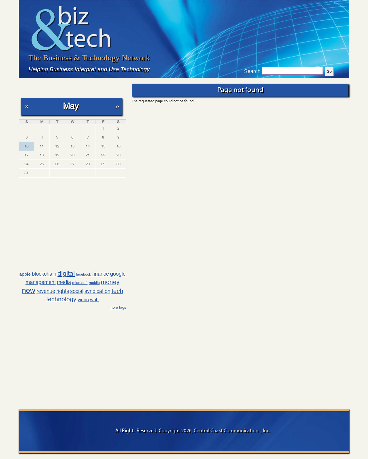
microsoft (80, 283)
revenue (46, 291)
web (94, 299)
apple (25, 274)
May (71, 106)
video (83, 299)
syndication (97, 291)
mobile (94, 283)
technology (61, 299)
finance (100, 274)
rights (62, 291)
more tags (118, 307)
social (76, 291)
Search (252, 71)
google (118, 274)
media (64, 282)
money (110, 282)
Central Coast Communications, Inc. (232, 431)
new (28, 290)
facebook (83, 274)
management (41, 282)
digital (66, 273)
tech (117, 290)
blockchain (44, 274)
